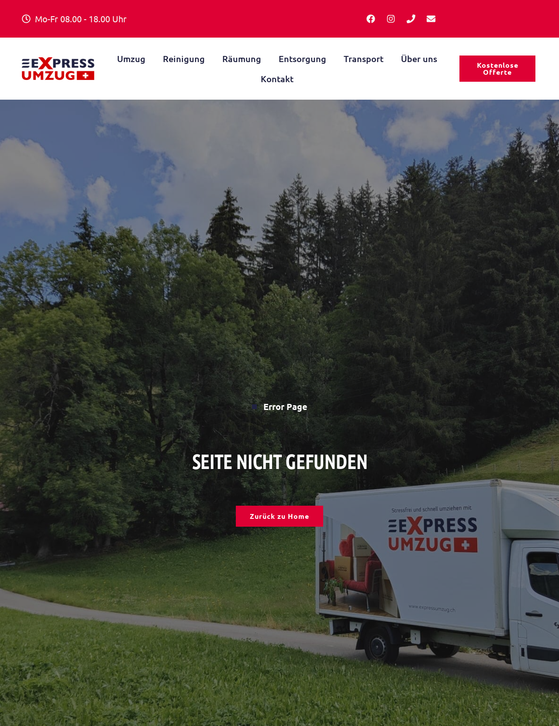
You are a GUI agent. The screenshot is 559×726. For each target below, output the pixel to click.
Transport (363, 58)
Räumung (241, 58)
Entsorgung (302, 58)
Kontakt (277, 78)
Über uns (419, 58)
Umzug (131, 58)
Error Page (279, 405)
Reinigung (184, 58)
